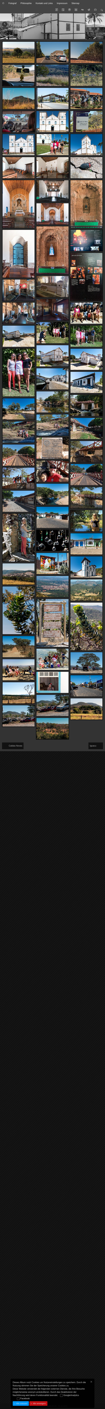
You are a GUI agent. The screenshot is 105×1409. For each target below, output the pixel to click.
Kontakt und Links (44, 3)
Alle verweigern (39, 1403)
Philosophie (26, 3)
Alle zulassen (21, 1403)
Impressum (62, 3)
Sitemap (75, 3)
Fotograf (12, 3)
